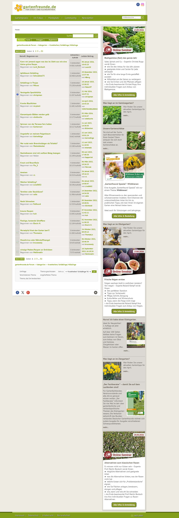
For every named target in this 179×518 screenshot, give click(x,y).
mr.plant (36, 106)
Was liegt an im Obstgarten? (116, 224)
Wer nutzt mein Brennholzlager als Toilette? (38, 143)
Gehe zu (61, 271)
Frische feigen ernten (114, 279)
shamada (88, 147)
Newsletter (87, 17)
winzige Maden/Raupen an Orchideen (36, 249)
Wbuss (36, 85)
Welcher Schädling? (28, 182)
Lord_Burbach (39, 67)
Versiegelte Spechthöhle (30, 92)
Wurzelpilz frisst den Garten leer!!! (35, 230)
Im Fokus (38, 17)
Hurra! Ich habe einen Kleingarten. (119, 319)
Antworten (74, 55)
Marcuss (88, 167)
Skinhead (88, 205)
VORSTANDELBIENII (90, 109)
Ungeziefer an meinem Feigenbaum (35, 133)
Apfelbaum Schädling (29, 73)
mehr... (106, 427)
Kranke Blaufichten (28, 103)
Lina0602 (37, 184)
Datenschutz (33, 515)
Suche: (69, 35)
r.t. (34, 175)
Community (70, 17)
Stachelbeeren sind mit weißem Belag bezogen (40, 153)
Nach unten (20, 51)
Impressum (19, 515)
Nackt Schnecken (27, 201)
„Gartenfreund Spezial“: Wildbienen (121, 183)
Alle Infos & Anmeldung (124, 95)
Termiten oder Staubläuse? (31, 191)
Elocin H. (37, 223)
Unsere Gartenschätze (113, 128)
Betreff (22, 56)
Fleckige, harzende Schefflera (32, 220)
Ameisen (23, 172)
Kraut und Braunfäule (29, 162)
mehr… (126, 115)
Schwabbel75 (39, 76)
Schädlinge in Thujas (29, 83)
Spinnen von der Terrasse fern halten (36, 124)
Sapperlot (89, 157)
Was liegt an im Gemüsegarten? (118, 103)
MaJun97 (88, 87)
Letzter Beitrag (88, 56)
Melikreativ (38, 252)
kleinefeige (38, 136)
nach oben (138, 515)
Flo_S (35, 165)
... (40, 51)
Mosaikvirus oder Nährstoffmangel (35, 240)
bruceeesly (37, 242)
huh (35, 213)
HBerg (87, 77)
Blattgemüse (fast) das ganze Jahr (120, 57)
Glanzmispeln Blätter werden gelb (34, 114)
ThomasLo (37, 233)
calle (35, 194)
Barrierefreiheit (63, 515)
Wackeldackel (39, 146)
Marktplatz (54, 17)
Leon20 (88, 67)
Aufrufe (75, 57)
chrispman (37, 95)
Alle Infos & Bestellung (124, 216)
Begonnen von (32, 56)
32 (42, 51)
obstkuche (37, 117)
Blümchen (89, 128)
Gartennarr (38, 126)
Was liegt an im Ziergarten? (116, 358)
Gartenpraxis (21, 17)
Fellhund (37, 204)
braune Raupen (26, 211)
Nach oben (20, 259)
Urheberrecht (48, 515)
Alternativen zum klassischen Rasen (121, 462)
